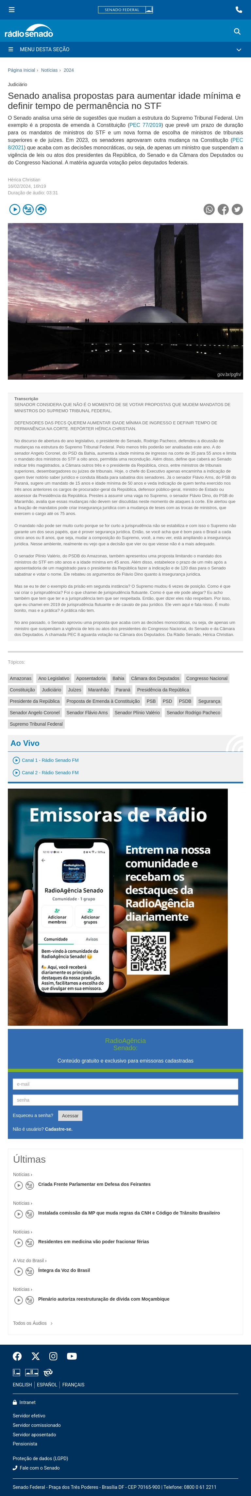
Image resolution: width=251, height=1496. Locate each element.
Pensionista (25, 1444)
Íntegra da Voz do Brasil (64, 1270)
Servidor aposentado (34, 1435)
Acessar (70, 1115)
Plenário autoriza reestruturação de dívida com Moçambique (103, 1299)
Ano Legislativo (53, 678)
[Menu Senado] (11, 10)
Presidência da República (163, 689)
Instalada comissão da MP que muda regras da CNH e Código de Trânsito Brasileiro (129, 1213)
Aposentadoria (91, 678)
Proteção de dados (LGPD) (40, 1458)
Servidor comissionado (37, 1425)
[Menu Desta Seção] (125, 49)
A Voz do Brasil (28, 1260)
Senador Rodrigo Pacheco (193, 712)
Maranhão (98, 689)
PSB (151, 701)
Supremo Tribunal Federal (36, 724)
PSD (167, 701)
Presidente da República (35, 701)
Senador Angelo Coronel (35, 712)
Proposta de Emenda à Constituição (103, 701)
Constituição (22, 689)
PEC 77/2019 (145, 125)
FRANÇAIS (73, 1385)
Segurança (209, 701)
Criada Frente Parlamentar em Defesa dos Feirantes (94, 1184)
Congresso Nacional (206, 678)
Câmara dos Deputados (155, 678)
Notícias (21, 1174)
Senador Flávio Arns (87, 712)
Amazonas (20, 678)
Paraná (123, 689)
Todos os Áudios (34, 1321)
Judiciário (51, 689)
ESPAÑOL (47, 1385)
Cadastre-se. (59, 1129)
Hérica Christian (24, 179)
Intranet (24, 1402)
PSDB (185, 701)
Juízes (74, 689)
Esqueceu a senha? (33, 1115)
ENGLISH (22, 1385)
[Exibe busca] (237, 31)
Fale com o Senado (36, 1468)
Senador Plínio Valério (137, 712)
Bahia (118, 678)
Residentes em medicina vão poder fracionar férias (93, 1241)
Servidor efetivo (29, 1416)
